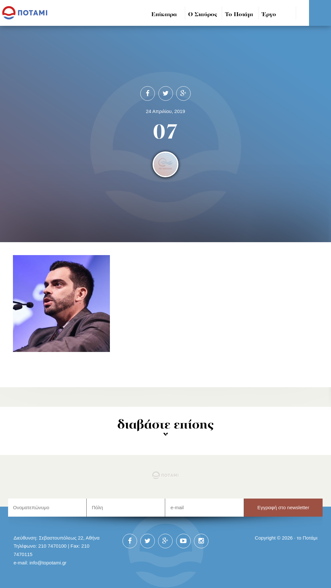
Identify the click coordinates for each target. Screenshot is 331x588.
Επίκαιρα (164, 15)
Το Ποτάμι (239, 15)
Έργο (269, 15)
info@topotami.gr (48, 562)
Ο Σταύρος (202, 15)
